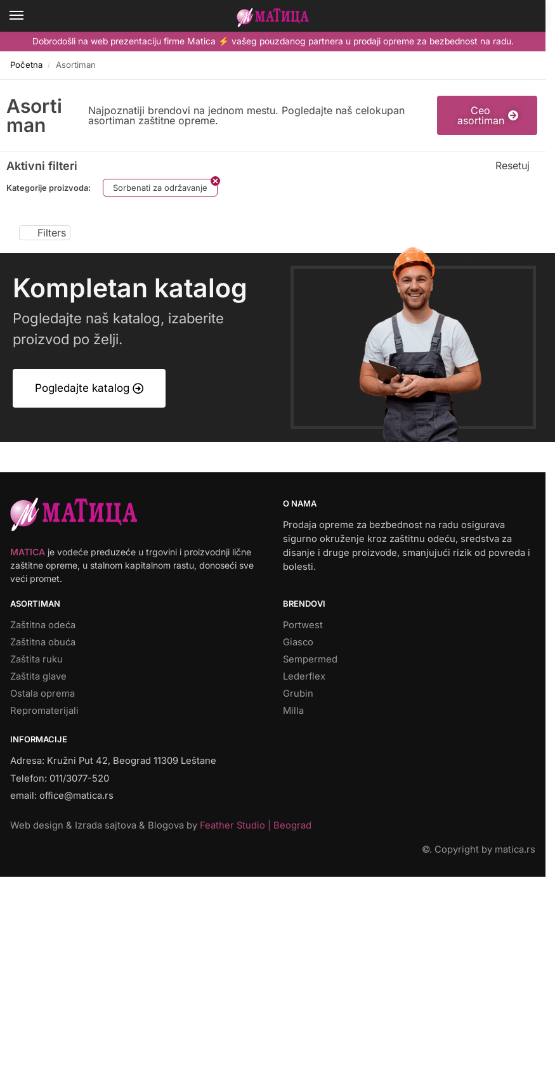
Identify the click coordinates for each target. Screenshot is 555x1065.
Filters (44, 232)
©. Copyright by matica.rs (478, 849)
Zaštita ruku (36, 659)
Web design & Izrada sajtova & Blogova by (160, 825)
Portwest (303, 625)
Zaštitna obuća (42, 642)
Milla (293, 710)
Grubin (298, 693)
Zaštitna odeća (42, 625)
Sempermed (310, 659)
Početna (26, 65)
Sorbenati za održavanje (160, 188)
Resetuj (512, 165)
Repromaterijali (44, 710)
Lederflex (304, 676)
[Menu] (29, 15)
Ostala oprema (42, 693)
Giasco (298, 642)
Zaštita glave (38, 676)
